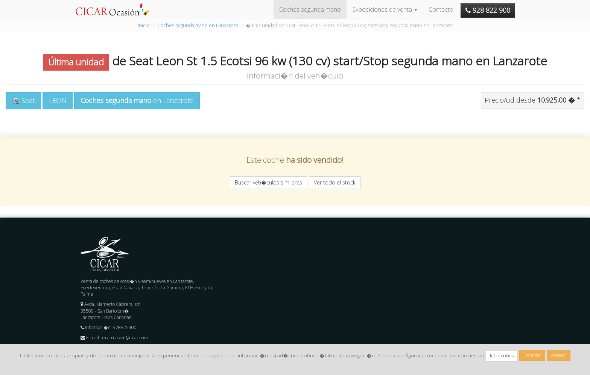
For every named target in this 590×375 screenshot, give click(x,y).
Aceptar (558, 355)
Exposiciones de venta (384, 9)
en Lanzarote (137, 100)
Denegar (532, 355)
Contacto (441, 9)
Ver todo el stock (335, 182)
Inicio (144, 25)
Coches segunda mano (310, 9)
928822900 (125, 327)
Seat (23, 100)
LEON (57, 100)
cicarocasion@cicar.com (125, 337)
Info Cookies (502, 355)
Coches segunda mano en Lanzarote (197, 25)
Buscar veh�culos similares (268, 182)
